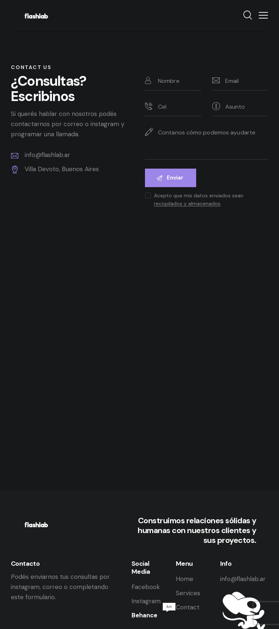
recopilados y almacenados (187, 203)
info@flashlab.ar (243, 579)
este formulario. (33, 597)
